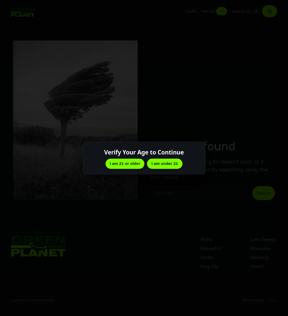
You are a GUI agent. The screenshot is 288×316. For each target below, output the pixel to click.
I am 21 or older (125, 163)
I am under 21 (164, 163)
